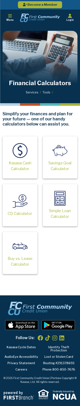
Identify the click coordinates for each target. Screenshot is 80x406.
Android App (58, 325)
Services (32, 92)
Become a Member (40, 5)
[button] (70, 18)
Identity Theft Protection (58, 348)
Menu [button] (10, 17)
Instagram (54, 338)
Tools (46, 92)
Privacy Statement (21, 363)
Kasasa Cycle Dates (21, 347)
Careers (21, 369)
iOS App (21, 325)
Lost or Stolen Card (58, 356)
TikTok (47, 338)
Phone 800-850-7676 (58, 369)
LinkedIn (61, 338)
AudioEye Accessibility (21, 356)
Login (70, 17)
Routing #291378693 (58, 363)
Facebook (40, 338)
